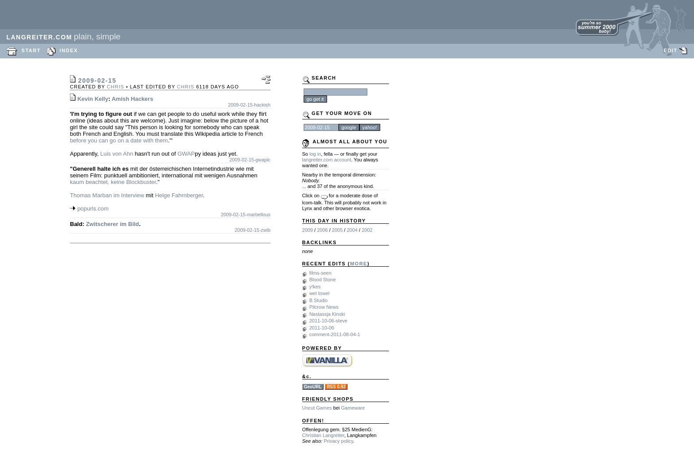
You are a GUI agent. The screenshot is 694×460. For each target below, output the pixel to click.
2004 (352, 230)
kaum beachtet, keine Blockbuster (113, 182)
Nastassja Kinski (327, 314)
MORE (358, 263)
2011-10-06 (321, 327)
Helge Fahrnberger (179, 195)
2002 (367, 230)
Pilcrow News (324, 307)
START (31, 50)
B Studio (318, 300)
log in (315, 154)
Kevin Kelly (92, 99)
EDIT (670, 50)
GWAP (186, 153)
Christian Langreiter (323, 435)
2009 (307, 230)
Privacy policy (338, 441)
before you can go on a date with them (119, 140)
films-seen (320, 273)
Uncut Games (317, 407)
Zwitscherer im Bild (112, 224)
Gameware (353, 407)
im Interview (128, 195)
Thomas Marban (91, 195)
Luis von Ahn (116, 153)
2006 (322, 230)
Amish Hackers (132, 99)
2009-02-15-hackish (249, 104)
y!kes (315, 286)
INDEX (69, 50)
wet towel (319, 293)
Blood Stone (322, 279)
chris (115, 86)
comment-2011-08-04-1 (334, 334)
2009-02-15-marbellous (245, 214)
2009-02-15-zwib (252, 230)
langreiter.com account (326, 159)
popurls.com (93, 208)
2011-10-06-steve (328, 320)
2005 (337, 230)
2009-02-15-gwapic (249, 159)
